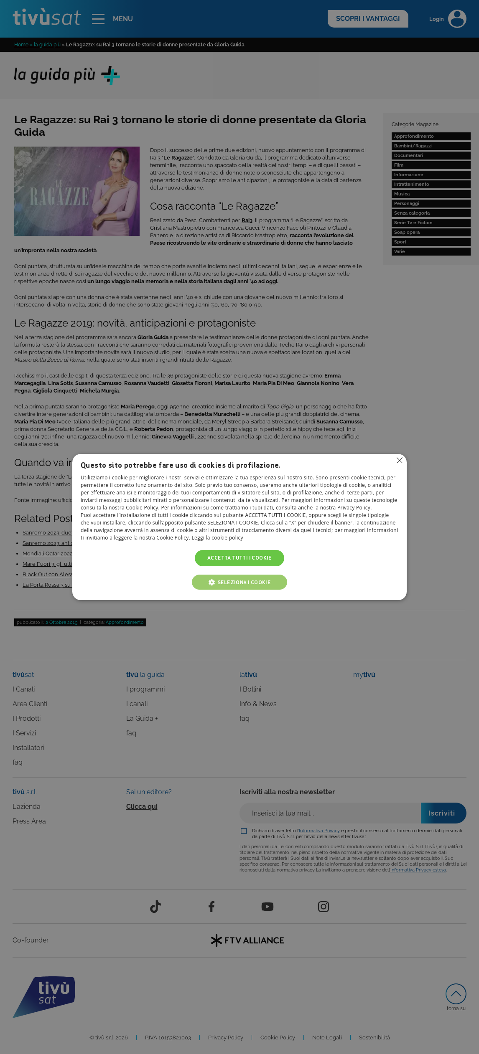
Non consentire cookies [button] (399, 460)
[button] (239, 582)
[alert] (239, 527)
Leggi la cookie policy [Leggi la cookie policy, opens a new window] (217, 538)
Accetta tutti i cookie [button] (239, 558)
